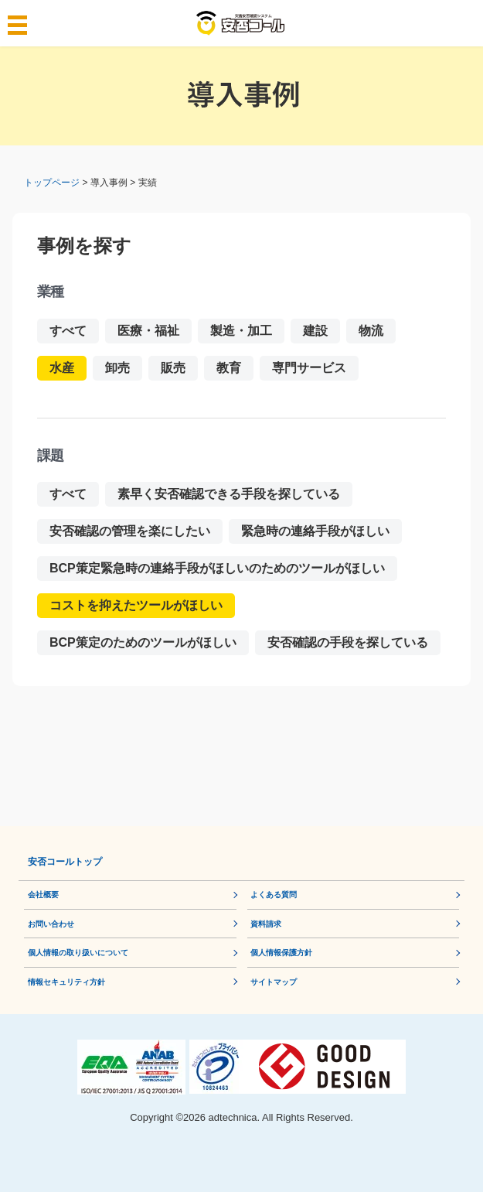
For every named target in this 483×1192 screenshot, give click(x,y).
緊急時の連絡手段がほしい (315, 531)
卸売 (117, 367)
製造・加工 (241, 330)
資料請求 (265, 924)
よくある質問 (273, 894)
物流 (371, 330)
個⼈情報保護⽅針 (281, 952)
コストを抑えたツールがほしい (136, 605)
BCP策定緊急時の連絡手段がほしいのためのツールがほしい (217, 568)
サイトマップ (273, 982)
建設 (315, 330)
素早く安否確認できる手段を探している (228, 493)
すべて (68, 330)
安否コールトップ (65, 861)
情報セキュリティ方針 (66, 982)
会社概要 (43, 894)
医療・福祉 (148, 330)
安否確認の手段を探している (347, 642)
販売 (173, 367)
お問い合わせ (51, 924)
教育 (228, 367)
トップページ (52, 182)
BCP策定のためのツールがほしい (142, 642)
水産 (61, 367)
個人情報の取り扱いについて (78, 952)
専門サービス (309, 367)
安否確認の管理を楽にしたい (129, 531)
